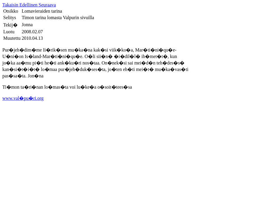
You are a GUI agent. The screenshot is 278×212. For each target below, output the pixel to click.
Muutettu (12, 38)
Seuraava (47, 4)
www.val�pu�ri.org (23, 98)
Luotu (8, 31)
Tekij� (10, 24)
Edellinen (29, 4)
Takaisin (10, 4)
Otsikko (10, 11)
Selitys (9, 17)
